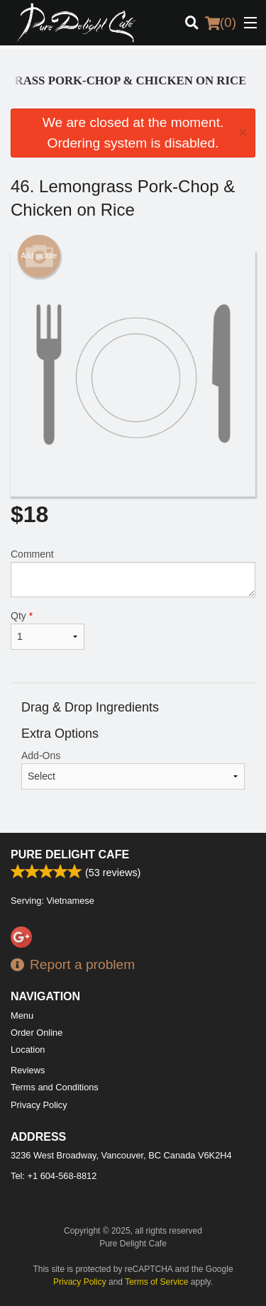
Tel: (53, 1176)
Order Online (36, 1032)
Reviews (28, 1070)
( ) (220, 22)
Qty (47, 630)
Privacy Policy (39, 1105)
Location (28, 1049)
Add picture (39, 256)
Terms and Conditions (55, 1087)
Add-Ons (133, 770)
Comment (133, 572)
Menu (22, 1015)
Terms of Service (156, 1282)
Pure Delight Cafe (70, 854)
